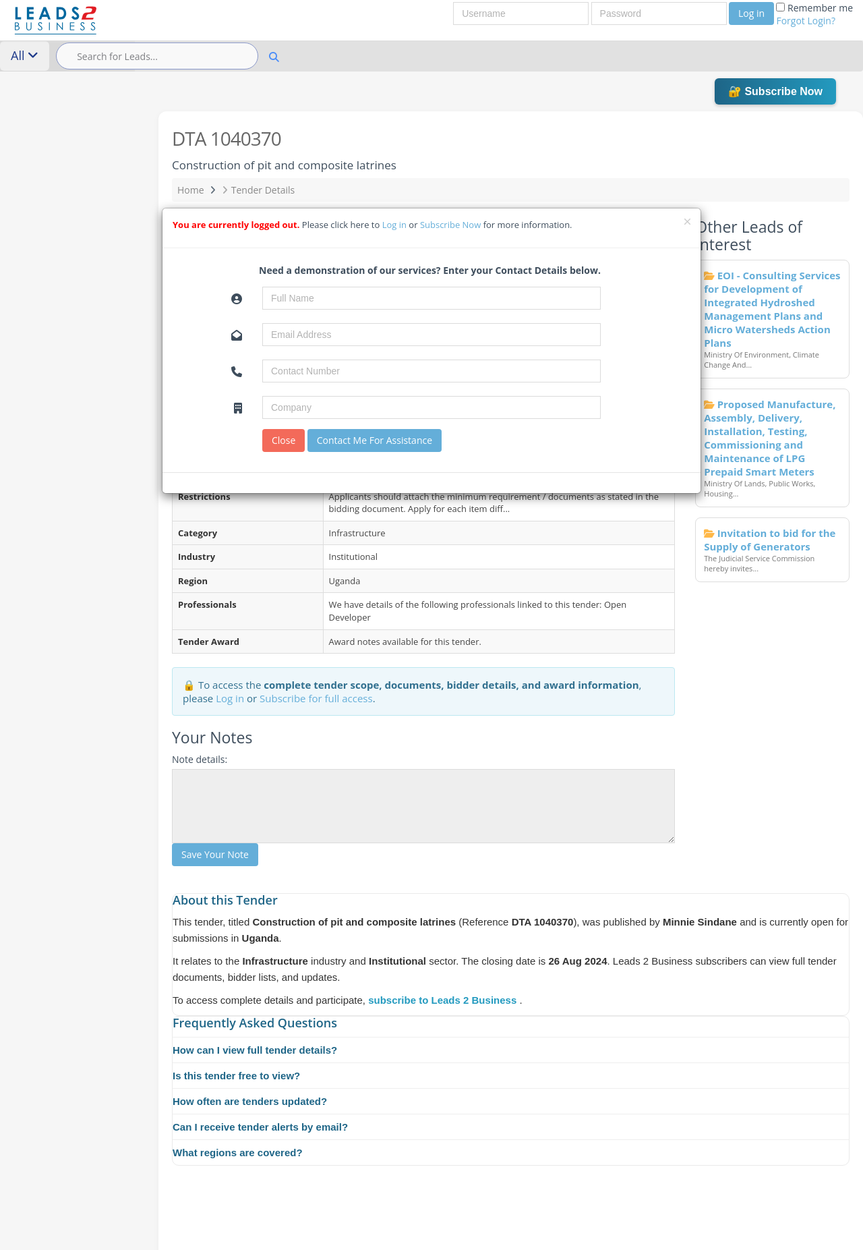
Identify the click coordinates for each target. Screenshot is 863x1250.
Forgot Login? (805, 20)
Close (283, 440)
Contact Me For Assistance (374, 440)
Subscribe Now (451, 225)
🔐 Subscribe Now (775, 91)
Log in (751, 13)
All (24, 55)
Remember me (814, 14)
